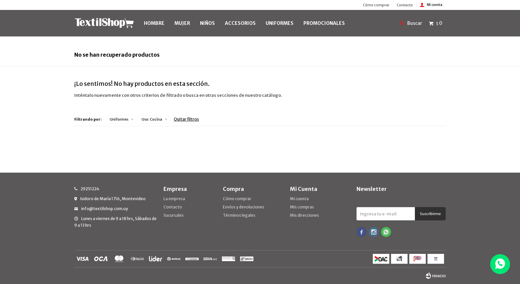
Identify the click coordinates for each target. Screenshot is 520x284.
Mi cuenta (299, 198)
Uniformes (119, 119)
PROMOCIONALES (324, 23)
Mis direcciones (304, 215)
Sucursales (173, 215)
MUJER (182, 23)
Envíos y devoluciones (243, 206)
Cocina (152, 119)
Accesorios (240, 23)
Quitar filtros (186, 119)
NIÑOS (207, 23)
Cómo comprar (376, 5)
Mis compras (302, 206)
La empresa (174, 198)
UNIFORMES (279, 23)
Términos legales (239, 215)
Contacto (405, 5)
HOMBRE (154, 23)
